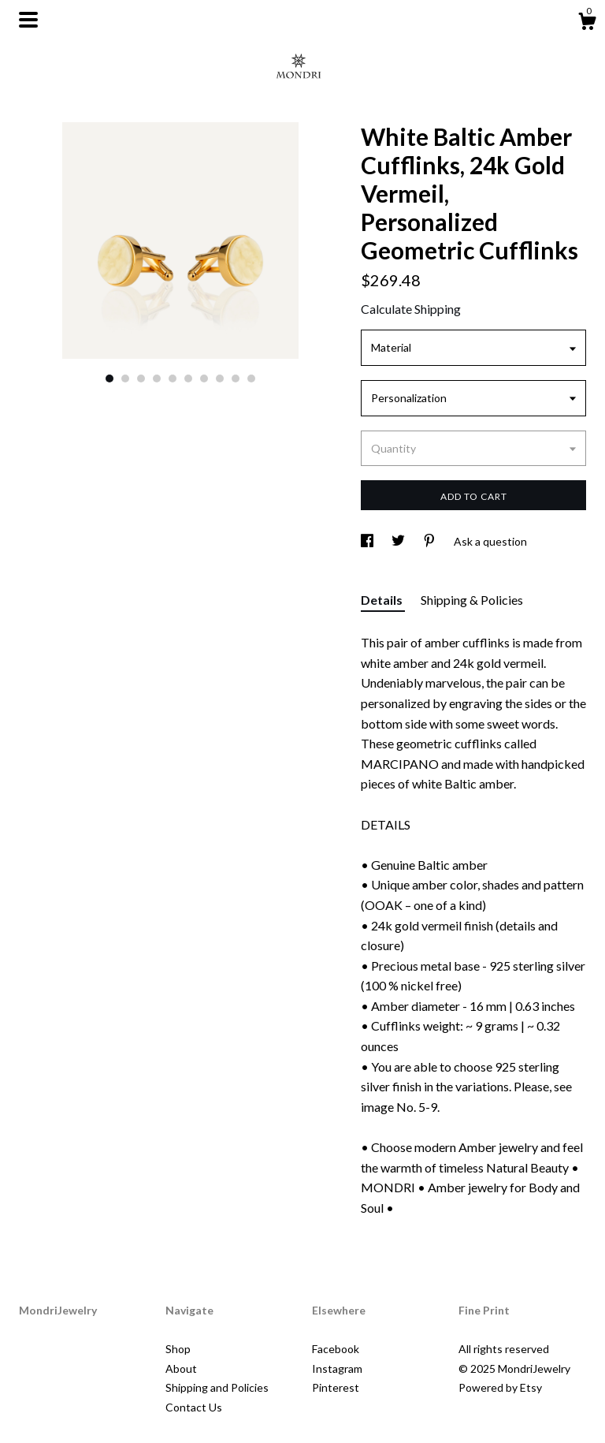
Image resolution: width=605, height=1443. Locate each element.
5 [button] (172, 378)
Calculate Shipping (411, 308)
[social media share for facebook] (368, 541)
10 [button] (251, 378)
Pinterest (335, 1387)
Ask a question (490, 541)
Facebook (335, 1348)
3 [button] (141, 378)
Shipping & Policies (472, 599)
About (181, 1368)
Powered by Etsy (500, 1387)
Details (383, 599)
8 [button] (220, 378)
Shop (178, 1348)
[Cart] (587, 23)
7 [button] (204, 378)
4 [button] (157, 378)
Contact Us (193, 1407)
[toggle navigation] (28, 20)
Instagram (337, 1368)
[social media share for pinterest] (430, 541)
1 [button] (109, 378)
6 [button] (188, 378)
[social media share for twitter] (399, 541)
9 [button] (235, 378)
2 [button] (125, 378)
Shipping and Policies (217, 1387)
